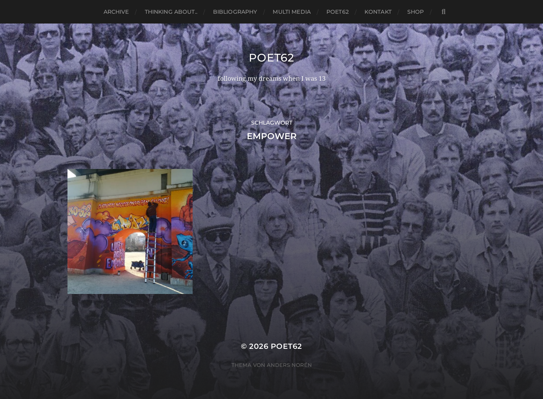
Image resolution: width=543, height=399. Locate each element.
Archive (116, 11)
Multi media (292, 11)
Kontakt (378, 11)
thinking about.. (171, 11)
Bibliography (235, 11)
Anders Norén (289, 365)
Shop (415, 11)
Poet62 (337, 11)
